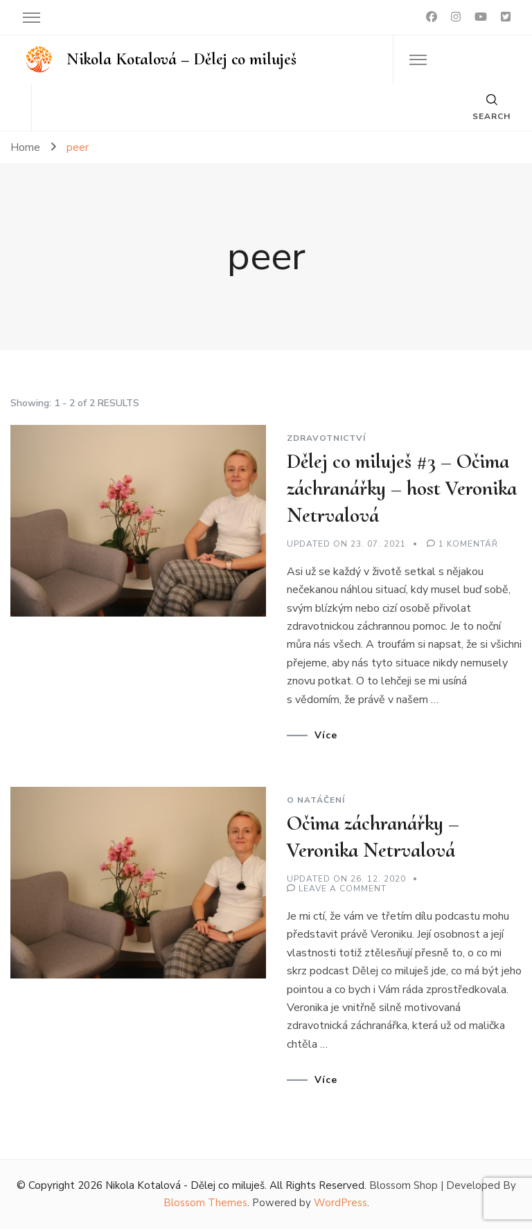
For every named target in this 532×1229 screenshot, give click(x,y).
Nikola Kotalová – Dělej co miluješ (181, 59)
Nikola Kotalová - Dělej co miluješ (185, 1185)
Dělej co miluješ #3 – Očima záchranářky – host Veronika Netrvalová (402, 488)
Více (325, 735)
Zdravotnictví (326, 438)
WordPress (340, 1203)
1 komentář (468, 543)
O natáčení (316, 800)
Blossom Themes (205, 1203)
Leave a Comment (343, 888)
